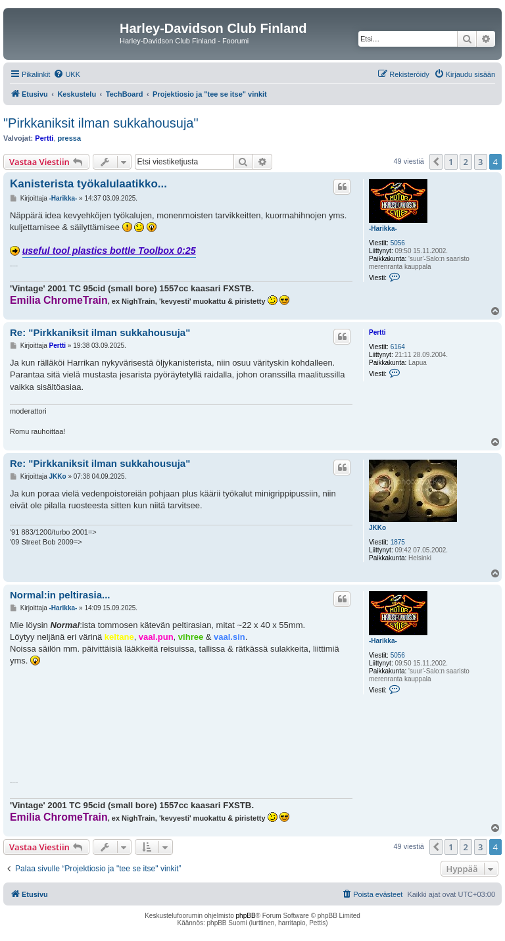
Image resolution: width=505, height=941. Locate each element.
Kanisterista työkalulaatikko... (88, 184)
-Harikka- (383, 228)
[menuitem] (66, 74)
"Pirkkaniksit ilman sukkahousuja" (101, 123)
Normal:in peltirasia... (60, 594)
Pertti (44, 138)
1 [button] (450, 162)
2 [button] (466, 162)
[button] (436, 162)
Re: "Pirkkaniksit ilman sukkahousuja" (100, 332)
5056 (398, 243)
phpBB (246, 915)
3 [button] (480, 162)
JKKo (377, 527)
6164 (398, 346)
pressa (69, 138)
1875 (398, 542)
